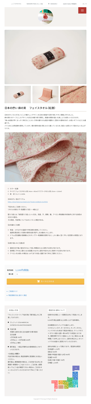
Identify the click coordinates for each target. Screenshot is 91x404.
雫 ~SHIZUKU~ (53, 4)
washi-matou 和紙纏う (70, 4)
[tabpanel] (45, 57)
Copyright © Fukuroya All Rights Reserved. (45, 399)
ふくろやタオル (16, 4)
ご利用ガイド (13, 291)
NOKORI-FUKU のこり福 (35, 4)
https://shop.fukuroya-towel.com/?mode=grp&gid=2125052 (28, 202)
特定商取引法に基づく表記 (17, 295)
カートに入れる (45, 281)
